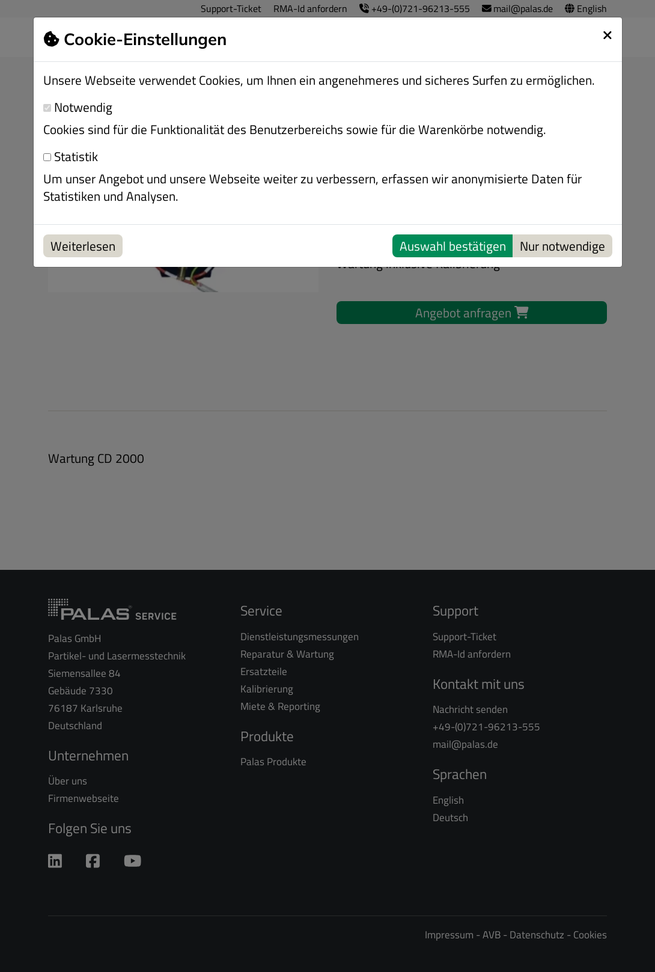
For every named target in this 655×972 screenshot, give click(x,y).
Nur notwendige (562, 245)
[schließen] (607, 35)
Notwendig (77, 107)
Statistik (70, 156)
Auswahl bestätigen (453, 245)
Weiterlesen (82, 245)
